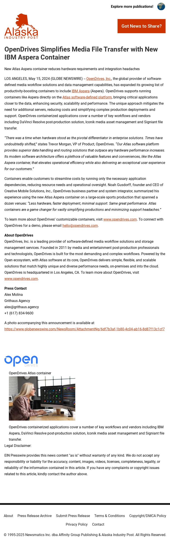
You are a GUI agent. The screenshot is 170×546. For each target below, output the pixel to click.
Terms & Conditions (109, 516)
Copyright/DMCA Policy (147, 516)
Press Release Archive (34, 516)
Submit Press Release (73, 516)
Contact (98, 524)
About (8, 516)
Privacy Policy (77, 524)
